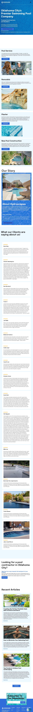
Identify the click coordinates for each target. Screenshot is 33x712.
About (12, 708)
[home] (5, 2)
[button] (30, 2)
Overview (18, 708)
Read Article (6, 620)
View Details (5, 86)
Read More (16, 685)
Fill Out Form (4, 577)
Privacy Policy (24, 710)
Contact (23, 708)
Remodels (18, 710)
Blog (12, 710)
